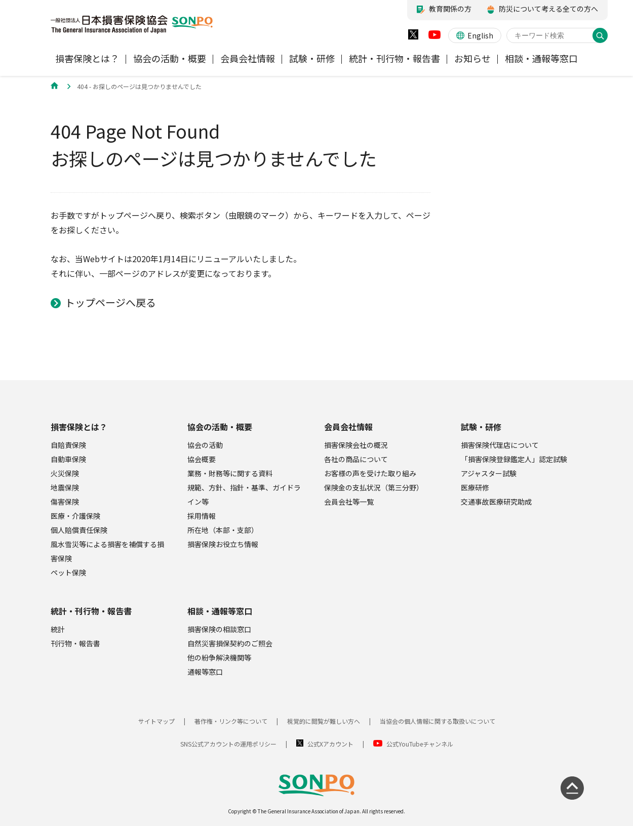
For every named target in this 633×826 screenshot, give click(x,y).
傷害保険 (65, 502)
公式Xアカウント (330, 743)
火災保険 (65, 473)
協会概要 (201, 459)
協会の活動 (205, 445)
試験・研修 (481, 427)
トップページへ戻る (110, 302)
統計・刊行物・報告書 (91, 611)
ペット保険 (68, 572)
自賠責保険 (68, 445)
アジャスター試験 (489, 473)
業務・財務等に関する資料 (229, 473)
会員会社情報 (348, 427)
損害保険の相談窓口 (219, 629)
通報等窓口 (205, 672)
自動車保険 (68, 459)
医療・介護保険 (75, 516)
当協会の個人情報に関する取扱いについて (437, 721)
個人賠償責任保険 (79, 530)
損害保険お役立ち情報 (222, 544)
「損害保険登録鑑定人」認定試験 (514, 459)
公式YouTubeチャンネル (419, 743)
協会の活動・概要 (219, 427)
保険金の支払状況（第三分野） (373, 487)
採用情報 (201, 516)
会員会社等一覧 (349, 502)
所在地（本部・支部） (222, 530)
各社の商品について (356, 459)
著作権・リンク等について (230, 721)
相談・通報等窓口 (219, 611)
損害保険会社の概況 (356, 445)
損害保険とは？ (79, 427)
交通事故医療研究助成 (496, 502)
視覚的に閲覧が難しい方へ (323, 721)
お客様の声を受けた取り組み (370, 473)
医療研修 (475, 487)
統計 (58, 629)
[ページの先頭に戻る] (572, 788)
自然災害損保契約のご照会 (229, 643)
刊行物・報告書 (75, 643)
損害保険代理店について (500, 445)
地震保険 (65, 487)
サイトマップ (156, 721)
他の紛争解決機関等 (219, 657)
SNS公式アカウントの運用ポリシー (228, 743)
